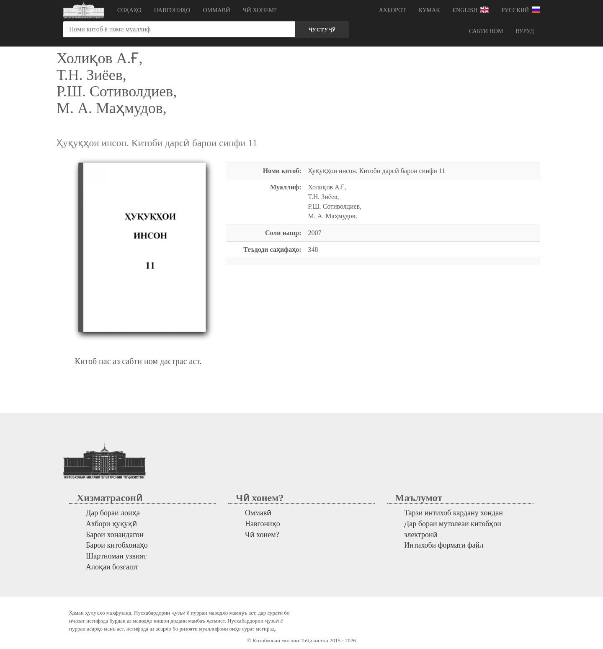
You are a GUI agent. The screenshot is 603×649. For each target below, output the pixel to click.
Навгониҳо (172, 10)
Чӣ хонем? (259, 10)
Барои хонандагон (115, 534)
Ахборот (392, 10)
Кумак (429, 10)
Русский (520, 9)
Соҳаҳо (129, 10)
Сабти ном (486, 31)
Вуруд (524, 31)
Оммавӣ (216, 10)
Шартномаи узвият (116, 556)
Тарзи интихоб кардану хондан (453, 513)
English (471, 9)
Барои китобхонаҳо (117, 545)
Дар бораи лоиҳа (113, 513)
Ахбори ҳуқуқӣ (111, 524)
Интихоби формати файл (443, 545)
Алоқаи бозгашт (112, 567)
